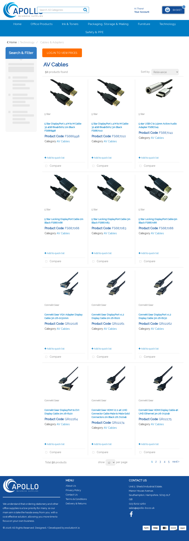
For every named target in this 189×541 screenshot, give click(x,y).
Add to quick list (54, 157)
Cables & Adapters (52, 42)
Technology (167, 24)
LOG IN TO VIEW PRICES (62, 52)
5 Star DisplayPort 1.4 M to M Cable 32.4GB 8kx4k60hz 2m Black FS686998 (62, 127)
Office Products (42, 24)
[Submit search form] (85, 10)
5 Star (47, 114)
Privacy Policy (73, 490)
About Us (71, 485)
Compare (52, 166)
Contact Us (72, 494)
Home (17, 24)
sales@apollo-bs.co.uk (141, 507)
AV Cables (63, 141)
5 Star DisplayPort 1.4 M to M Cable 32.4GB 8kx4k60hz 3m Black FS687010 (110, 127)
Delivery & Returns (76, 503)
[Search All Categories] (63, 10)
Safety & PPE (94, 32)
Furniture (144, 24)
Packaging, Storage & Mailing (108, 24)
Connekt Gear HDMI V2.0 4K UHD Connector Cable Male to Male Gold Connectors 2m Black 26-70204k (111, 414)
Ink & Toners (70, 24)
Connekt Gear (51, 305)
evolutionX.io (72, 527)
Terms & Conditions (76, 499)
